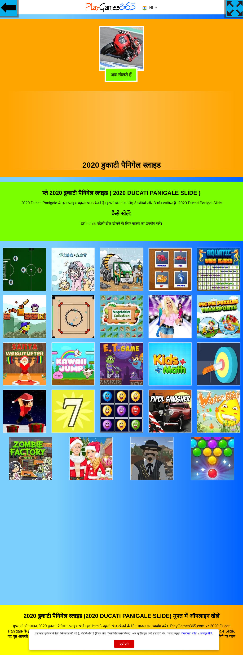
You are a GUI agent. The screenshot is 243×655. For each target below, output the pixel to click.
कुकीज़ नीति (206, 633)
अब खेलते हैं (121, 74)
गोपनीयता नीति (189, 633)
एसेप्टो (124, 644)
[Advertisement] (122, 124)
